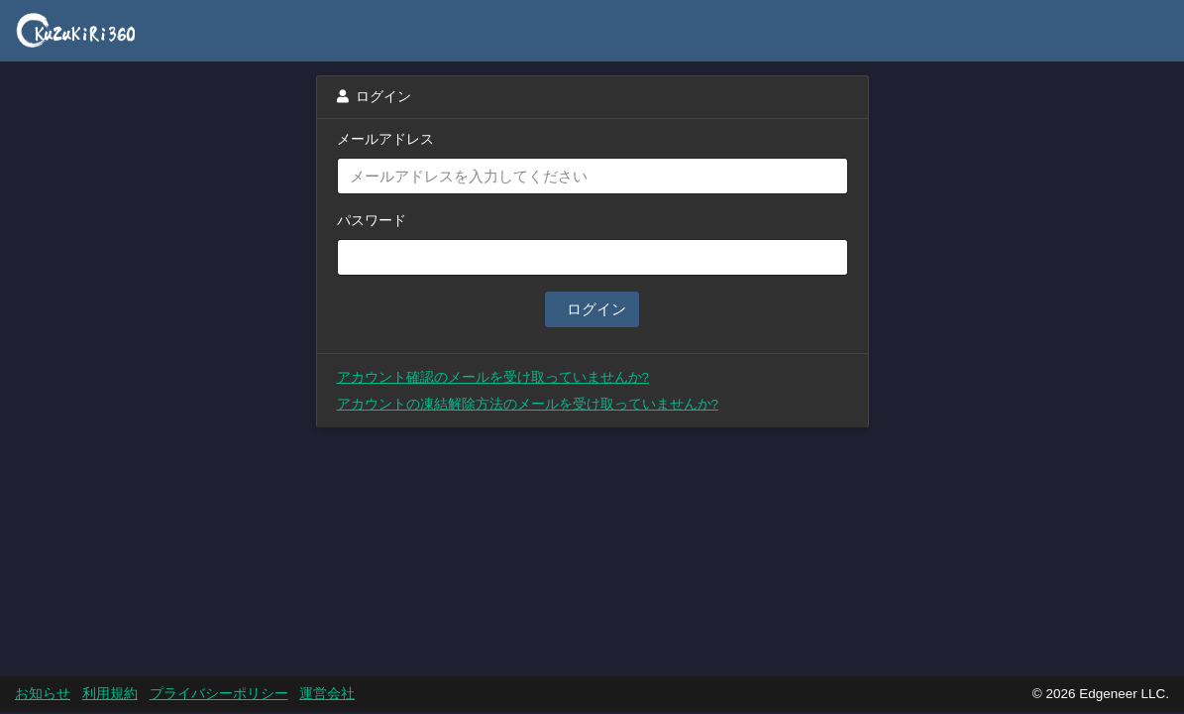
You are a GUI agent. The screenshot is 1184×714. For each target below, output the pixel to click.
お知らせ (42, 693)
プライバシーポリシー (219, 693)
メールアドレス (385, 139)
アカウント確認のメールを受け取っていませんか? (493, 377)
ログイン (593, 308)
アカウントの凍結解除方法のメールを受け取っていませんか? (528, 404)
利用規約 (110, 693)
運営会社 (327, 693)
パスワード (371, 220)
